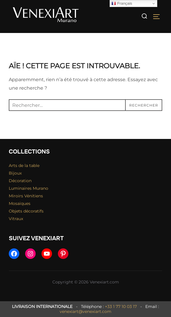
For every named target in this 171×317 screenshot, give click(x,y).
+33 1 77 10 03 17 (121, 306)
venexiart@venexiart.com (85, 311)
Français (121, 3)
